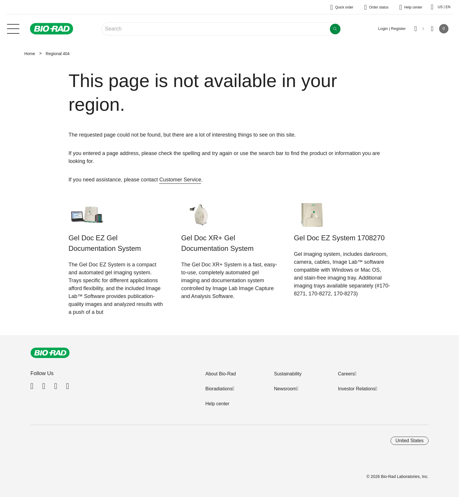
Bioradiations (218, 388)
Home (29, 53)
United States (409, 440)
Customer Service (180, 180)
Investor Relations (356, 388)
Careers (346, 373)
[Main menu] (13, 28)
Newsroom (285, 388)
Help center (217, 403)
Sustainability (288, 373)
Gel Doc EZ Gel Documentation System (104, 243)
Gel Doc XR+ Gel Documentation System (217, 243)
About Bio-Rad (220, 373)
